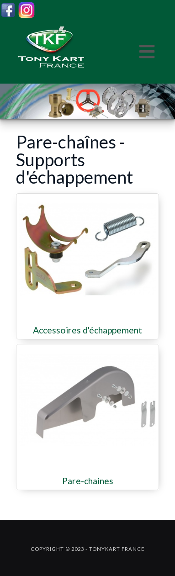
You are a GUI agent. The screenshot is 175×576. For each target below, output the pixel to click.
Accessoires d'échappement (87, 330)
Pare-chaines (87, 481)
